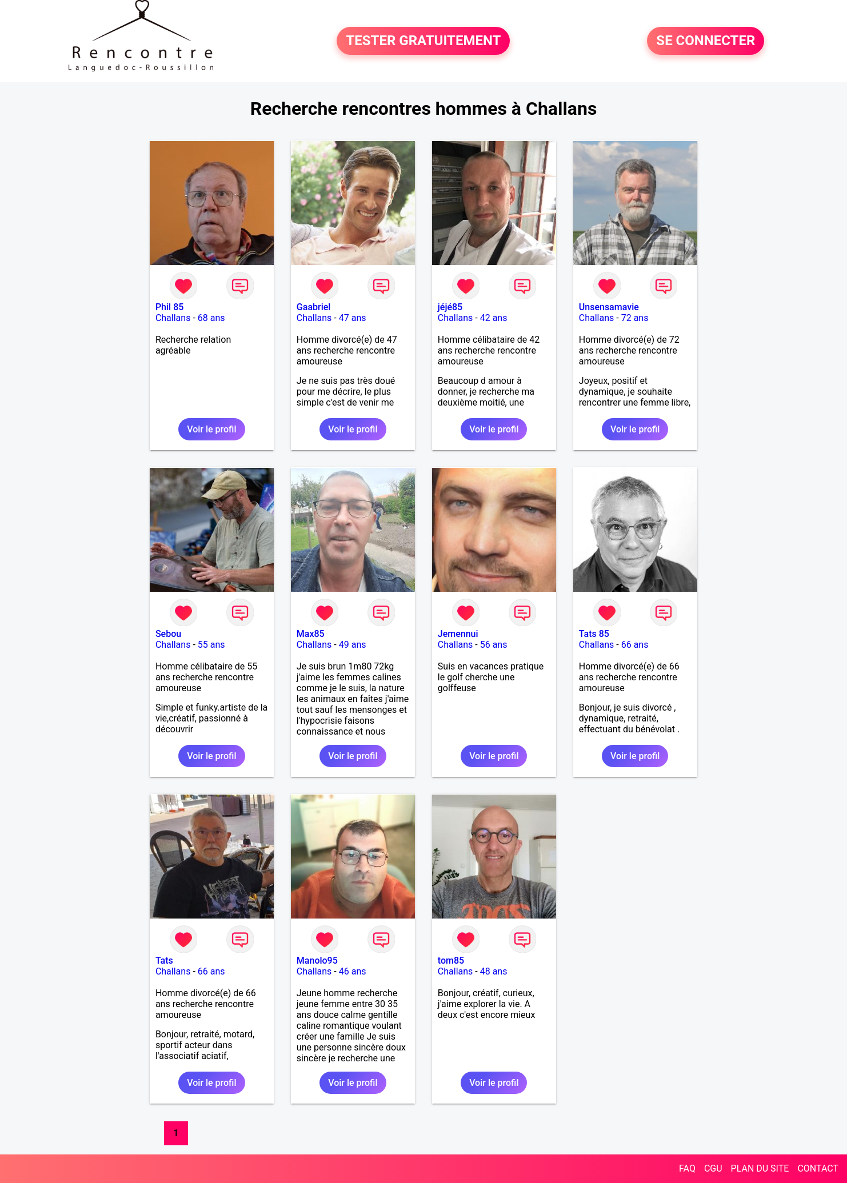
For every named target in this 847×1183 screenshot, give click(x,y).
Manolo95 (317, 960)
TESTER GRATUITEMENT (423, 41)
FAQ (687, 1168)
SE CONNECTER (705, 41)
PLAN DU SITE (760, 1168)
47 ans (352, 317)
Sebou (168, 633)
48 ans (494, 971)
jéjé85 (450, 307)
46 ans (352, 971)
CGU (713, 1168)
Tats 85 (594, 633)
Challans (173, 317)
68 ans (211, 317)
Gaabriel (314, 307)
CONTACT (817, 1168)
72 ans (635, 317)
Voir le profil (211, 429)
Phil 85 (169, 307)
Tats (164, 960)
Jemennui (458, 633)
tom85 (451, 960)
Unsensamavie (609, 307)
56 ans (494, 644)
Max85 (311, 633)
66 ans (635, 644)
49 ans (352, 644)
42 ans (494, 317)
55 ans (211, 644)
